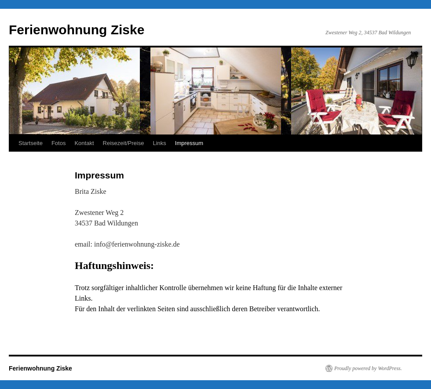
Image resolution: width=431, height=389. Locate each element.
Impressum (189, 143)
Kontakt (84, 143)
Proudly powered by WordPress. (368, 368)
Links (159, 143)
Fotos (58, 143)
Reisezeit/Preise (123, 143)
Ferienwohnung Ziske (76, 29)
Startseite (30, 143)
